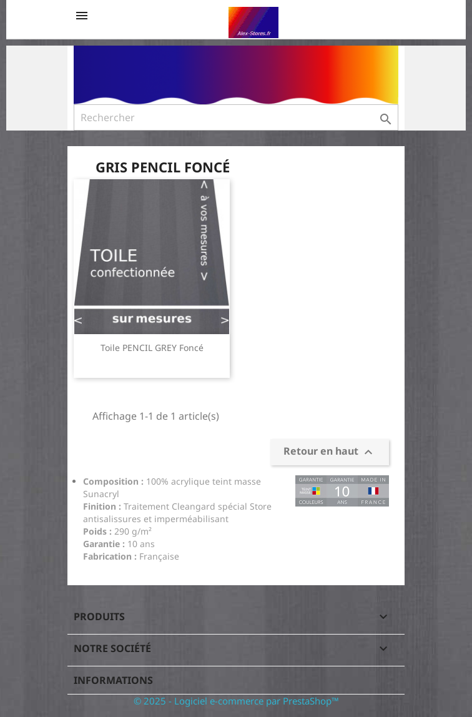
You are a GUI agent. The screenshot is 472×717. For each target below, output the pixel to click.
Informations (113, 680)
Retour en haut (329, 452)
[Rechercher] (236, 117)
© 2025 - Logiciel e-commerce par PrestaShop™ (236, 701)
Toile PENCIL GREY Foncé (152, 348)
